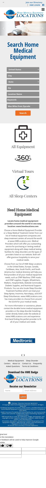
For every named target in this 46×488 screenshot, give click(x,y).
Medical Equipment (16, 361)
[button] (3, 28)
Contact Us (26, 363)
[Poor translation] (9, 445)
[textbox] (23, 99)
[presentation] (22, 354)
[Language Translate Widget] (3, 2)
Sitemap (14, 403)
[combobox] (23, 100)
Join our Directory (34, 2)
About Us (16, 363)
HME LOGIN (35, 5)
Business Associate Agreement (28, 403)
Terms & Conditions (30, 366)
